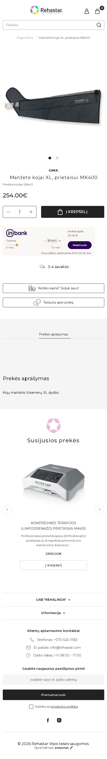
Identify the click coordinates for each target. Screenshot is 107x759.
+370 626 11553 (65, 640)
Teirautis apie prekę (58, 302)
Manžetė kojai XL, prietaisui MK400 (64, 37)
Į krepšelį (77, 212)
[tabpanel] (53, 101)
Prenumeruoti (53, 695)
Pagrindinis (25, 37)
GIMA (53, 170)
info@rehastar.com (65, 648)
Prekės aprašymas (53, 334)
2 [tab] (57, 158)
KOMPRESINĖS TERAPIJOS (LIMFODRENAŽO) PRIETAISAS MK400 (53, 526)
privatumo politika (64, 706)
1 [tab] (49, 158)
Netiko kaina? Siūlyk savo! (58, 288)
